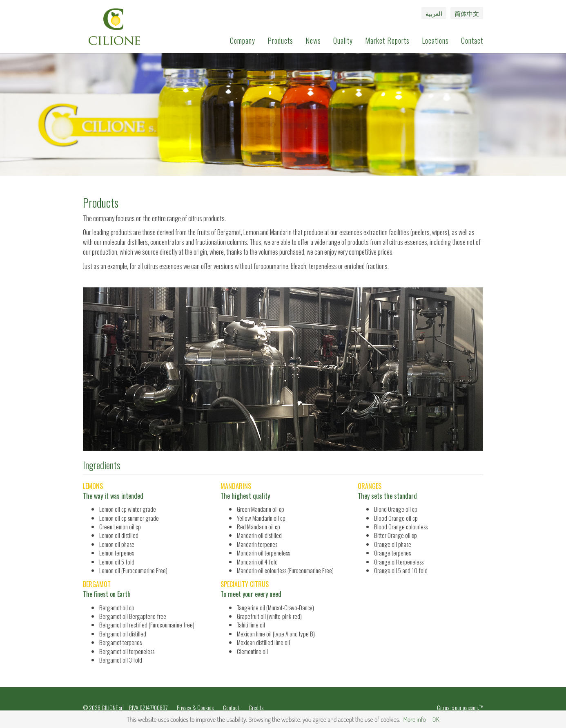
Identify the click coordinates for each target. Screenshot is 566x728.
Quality (343, 40)
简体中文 (467, 13)
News (313, 40)
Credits (256, 707)
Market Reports (387, 40)
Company (242, 40)
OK (435, 719)
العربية (434, 13)
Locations (435, 40)
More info (414, 719)
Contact (472, 40)
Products (280, 40)
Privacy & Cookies (195, 707)
